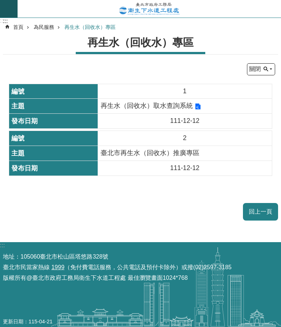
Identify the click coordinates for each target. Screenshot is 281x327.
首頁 (18, 27)
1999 (57, 267)
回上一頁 (260, 211)
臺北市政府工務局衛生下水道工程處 (149, 9)
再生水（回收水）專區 (90, 27)
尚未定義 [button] (9, 9)
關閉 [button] (255, 69)
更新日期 (13, 321)
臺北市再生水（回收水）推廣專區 (150, 153)
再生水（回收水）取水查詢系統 (147, 105)
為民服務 (44, 27)
